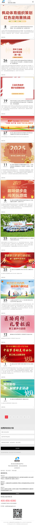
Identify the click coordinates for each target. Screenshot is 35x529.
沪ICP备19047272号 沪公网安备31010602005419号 (17, 524)
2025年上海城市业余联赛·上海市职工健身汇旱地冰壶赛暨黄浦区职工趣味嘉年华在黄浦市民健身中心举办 (17, 489)
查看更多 (17, 493)
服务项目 (3, 470)
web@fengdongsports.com (10, 506)
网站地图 (14, 470)
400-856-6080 (11, 2)
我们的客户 (8, 470)
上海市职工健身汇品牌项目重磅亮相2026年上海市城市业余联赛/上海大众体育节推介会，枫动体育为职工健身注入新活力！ (17, 477)
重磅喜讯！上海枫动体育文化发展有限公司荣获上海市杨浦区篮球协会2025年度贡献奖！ (17, 483)
